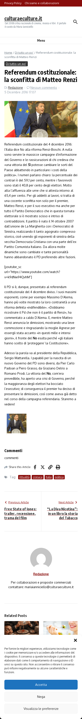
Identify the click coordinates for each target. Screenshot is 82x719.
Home (8, 52)
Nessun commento (43, 87)
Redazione (15, 87)
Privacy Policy (12, 3)
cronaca (37, 477)
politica (59, 477)
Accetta (41, 685)
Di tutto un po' (24, 52)
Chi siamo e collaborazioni (42, 3)
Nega (41, 697)
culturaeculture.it (23, 18)
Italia (49, 477)
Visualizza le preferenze (41, 709)
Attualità (24, 477)
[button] (75, 640)
